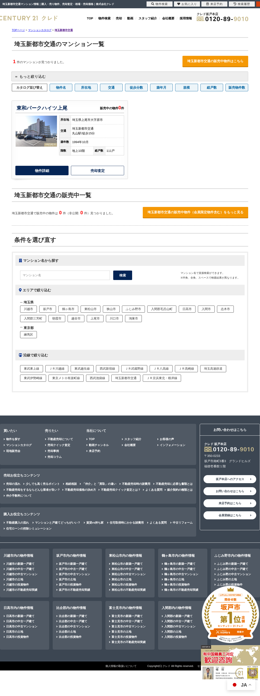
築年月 (161, 87)
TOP (90, 18)
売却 (119, 18)
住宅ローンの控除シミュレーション (29, 528)
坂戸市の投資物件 (70, 584)
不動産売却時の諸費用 (136, 484)
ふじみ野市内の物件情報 (232, 555)
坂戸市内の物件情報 (71, 555)
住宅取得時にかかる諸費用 (127, 522)
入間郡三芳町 (33, 318)
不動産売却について (60, 439)
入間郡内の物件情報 (176, 608)
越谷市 (76, 318)
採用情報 (186, 18)
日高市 (187, 309)
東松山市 (90, 309)
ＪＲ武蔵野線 (134, 368)
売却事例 (53, 451)
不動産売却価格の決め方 (80, 489)
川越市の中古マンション (21, 574)
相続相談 (71, 484)
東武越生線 (82, 368)
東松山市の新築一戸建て (127, 563)
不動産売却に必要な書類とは (174, 484)
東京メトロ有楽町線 (66, 378)
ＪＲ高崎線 (186, 368)
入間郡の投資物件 (175, 637)
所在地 (86, 87)
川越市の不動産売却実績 (21, 589)
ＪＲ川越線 (57, 368)
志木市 (225, 309)
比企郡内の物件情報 (71, 608)
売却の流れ (13, 484)
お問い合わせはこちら (230, 491)
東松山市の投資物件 (124, 584)
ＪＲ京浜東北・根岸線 (162, 378)
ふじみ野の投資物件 (230, 584)
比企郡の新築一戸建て (73, 616)
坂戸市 (47, 309)
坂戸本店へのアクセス (230, 479)
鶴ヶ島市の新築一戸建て (179, 563)
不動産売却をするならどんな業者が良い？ (33, 489)
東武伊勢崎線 (33, 378)
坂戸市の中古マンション (74, 574)
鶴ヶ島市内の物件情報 (178, 555)
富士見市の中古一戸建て (127, 621)
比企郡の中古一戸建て (73, 621)
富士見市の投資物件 (124, 637)
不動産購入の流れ (17, 522)
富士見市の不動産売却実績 (129, 642)
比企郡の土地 (67, 631)
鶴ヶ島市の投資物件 (177, 584)
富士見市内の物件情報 (125, 608)
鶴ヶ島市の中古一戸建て (179, 569)
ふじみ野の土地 (227, 579)
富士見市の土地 (121, 631)
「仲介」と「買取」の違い (99, 484)
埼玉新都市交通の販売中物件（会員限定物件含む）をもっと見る (195, 212)
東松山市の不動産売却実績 (129, 589)
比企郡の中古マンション (74, 626)
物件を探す (13, 439)
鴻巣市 (133, 318)
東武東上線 (31, 368)
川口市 (114, 318)
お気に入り (187, 4)
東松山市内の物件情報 (125, 555)
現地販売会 (13, 451)
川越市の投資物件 (17, 584)
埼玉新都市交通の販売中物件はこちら (215, 61)
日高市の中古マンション (21, 626)
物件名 (61, 87)
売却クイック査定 (59, 445)
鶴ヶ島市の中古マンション (181, 574)
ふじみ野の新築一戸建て (232, 563)
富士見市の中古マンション (129, 626)
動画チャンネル (99, 445)
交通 (111, 87)
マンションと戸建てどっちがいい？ (57, 522)
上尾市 (95, 318)
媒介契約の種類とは (180, 489)
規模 (186, 87)
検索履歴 (242, 4)
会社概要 (168, 18)
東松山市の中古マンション (129, 574)
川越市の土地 (14, 579)
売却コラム (55, 457)
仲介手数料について (19, 495)
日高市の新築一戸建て (20, 616)
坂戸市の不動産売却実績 (74, 589)
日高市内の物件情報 (18, 608)
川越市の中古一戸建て (20, 569)
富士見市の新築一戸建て (127, 616)
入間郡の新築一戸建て (178, 616)
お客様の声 (167, 439)
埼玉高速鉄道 (213, 368)
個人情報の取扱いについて (121, 666)
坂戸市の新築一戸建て (73, 563)
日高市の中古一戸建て (20, 621)
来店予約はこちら (230, 503)
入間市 (206, 309)
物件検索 (104, 18)
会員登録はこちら (230, 515)
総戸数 (212, 87)
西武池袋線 (97, 378)
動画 (130, 18)
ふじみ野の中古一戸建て (232, 569)
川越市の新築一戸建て (20, 563)
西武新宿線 (107, 368)
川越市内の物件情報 (18, 555)
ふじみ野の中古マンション (234, 574)
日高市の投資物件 (17, 637)
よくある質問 (153, 489)
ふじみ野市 (133, 309)
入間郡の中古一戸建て (178, 621)
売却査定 (98, 171)
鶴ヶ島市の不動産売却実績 (181, 589)
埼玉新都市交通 (126, 378)
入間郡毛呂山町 (162, 309)
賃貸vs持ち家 (95, 522)
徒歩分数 (136, 87)
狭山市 (111, 309)
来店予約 (94, 451)
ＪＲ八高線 (161, 368)
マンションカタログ (19, 445)
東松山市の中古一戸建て (127, 569)
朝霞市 (56, 318)
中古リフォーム (183, 522)
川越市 (28, 309)
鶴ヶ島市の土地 (174, 579)
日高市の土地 (14, 631)
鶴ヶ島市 (68, 309)
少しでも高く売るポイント (43, 484)
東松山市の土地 (121, 579)
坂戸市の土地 (67, 579)
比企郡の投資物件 (70, 637)
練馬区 (28, 334)
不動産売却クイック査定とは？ (121, 489)
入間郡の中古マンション (179, 626)
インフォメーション (172, 445)
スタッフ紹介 (148, 18)
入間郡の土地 (172, 631)
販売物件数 (237, 87)
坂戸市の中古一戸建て (73, 569)
